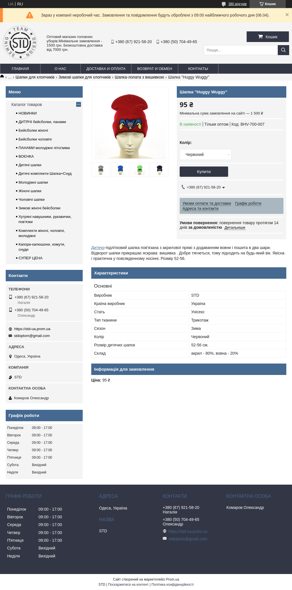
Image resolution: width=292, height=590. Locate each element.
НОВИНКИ (28, 113)
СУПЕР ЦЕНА (30, 258)
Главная (20, 69)
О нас (60, 69)
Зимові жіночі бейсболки (39, 208)
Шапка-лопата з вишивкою (139, 77)
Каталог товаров (26, 104)
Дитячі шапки (30, 165)
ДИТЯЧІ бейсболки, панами (42, 122)
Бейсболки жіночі (33, 130)
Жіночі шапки (30, 191)
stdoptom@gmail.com (32, 336)
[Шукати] (283, 50)
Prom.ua (172, 579)
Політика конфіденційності (172, 585)
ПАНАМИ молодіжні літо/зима (44, 148)
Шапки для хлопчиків (35, 77)
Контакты (198, 69)
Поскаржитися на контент (128, 585)
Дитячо (97, 247)
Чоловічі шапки (31, 199)
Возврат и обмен (154, 69)
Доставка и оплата (105, 69)
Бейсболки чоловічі (35, 139)
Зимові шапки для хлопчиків (84, 77)
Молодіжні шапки (33, 182)
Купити (204, 171)
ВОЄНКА (26, 156)
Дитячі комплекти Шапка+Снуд (45, 173)
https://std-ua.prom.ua (32, 329)
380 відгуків (237, 4)
